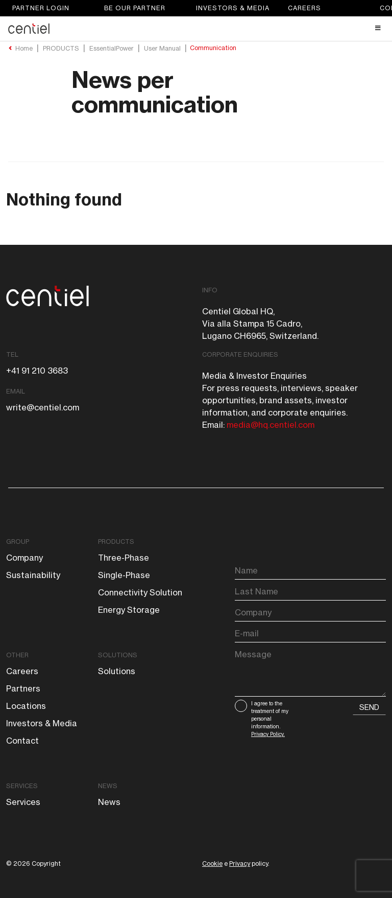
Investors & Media (233, 8)
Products (116, 541)
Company (24, 557)
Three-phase (123, 557)
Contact (22, 740)
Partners (23, 688)
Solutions (117, 655)
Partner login (40, 8)
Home (24, 48)
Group (17, 541)
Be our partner (134, 8)
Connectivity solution (140, 592)
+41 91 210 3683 (37, 370)
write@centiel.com (42, 407)
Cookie (212, 863)
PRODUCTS (61, 48)
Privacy (239, 863)
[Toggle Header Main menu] (196, 28)
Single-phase (124, 575)
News (107, 786)
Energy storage (129, 610)
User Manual (162, 48)
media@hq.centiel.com (270, 425)
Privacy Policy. (268, 734)
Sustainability (33, 575)
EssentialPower (111, 48)
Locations (26, 706)
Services (22, 786)
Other (17, 655)
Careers (304, 8)
